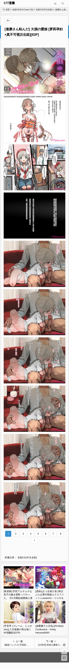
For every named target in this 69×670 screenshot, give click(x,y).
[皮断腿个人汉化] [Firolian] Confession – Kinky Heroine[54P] (49, 629)
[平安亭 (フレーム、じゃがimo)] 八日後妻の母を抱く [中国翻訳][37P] (18, 629)
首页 (6, 9)
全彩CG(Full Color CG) (22, 9)
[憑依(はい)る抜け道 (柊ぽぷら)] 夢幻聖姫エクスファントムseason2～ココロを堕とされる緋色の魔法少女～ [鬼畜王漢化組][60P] (49, 598)
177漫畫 (9, 3)
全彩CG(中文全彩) (44, 9)
